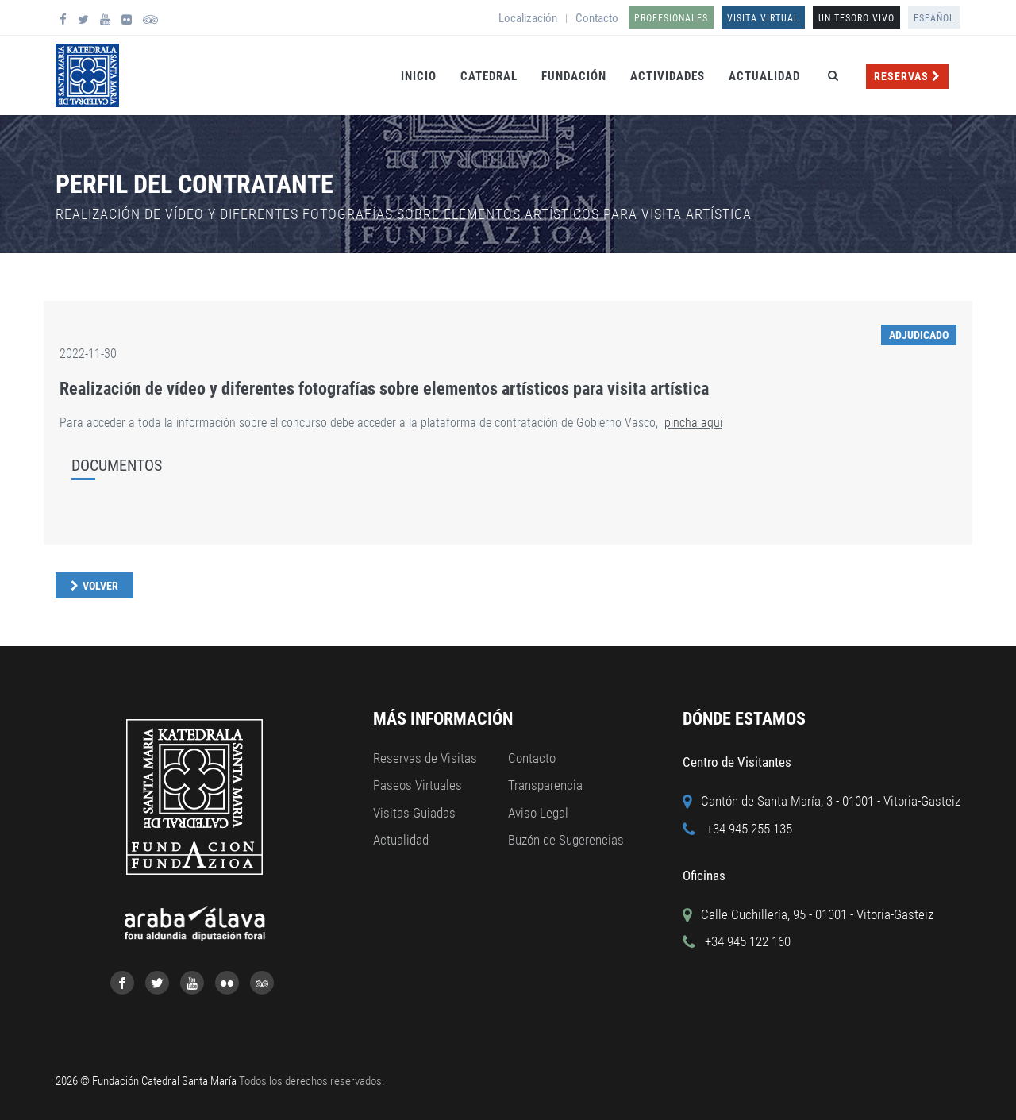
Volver (100, 585)
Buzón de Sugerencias (566, 840)
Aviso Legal (538, 813)
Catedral (489, 76)
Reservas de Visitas (425, 758)
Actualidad (764, 76)
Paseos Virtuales (417, 785)
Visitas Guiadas (414, 813)
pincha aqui (693, 422)
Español (934, 18)
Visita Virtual (763, 18)
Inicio (419, 76)
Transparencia (545, 785)
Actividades (667, 76)
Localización (527, 18)
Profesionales (671, 18)
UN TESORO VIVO (856, 18)
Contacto (596, 18)
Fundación (573, 76)
